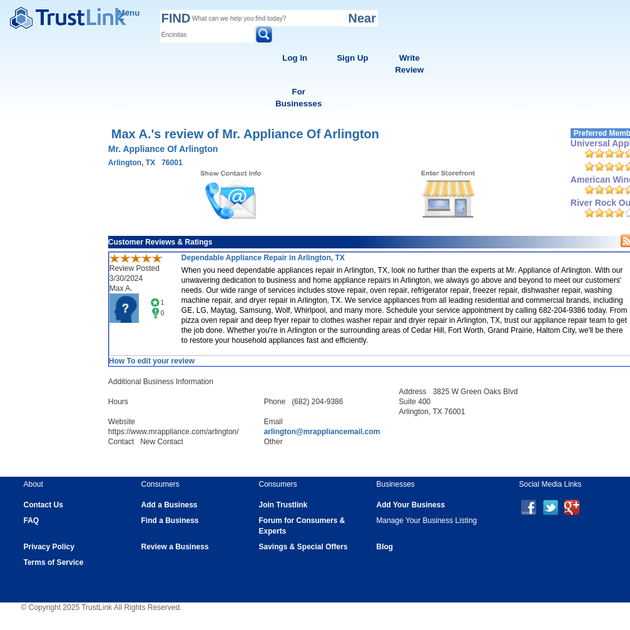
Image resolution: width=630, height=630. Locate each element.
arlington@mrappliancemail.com (322, 431)
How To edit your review (152, 361)
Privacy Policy (49, 546)
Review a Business (175, 546)
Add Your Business (411, 504)
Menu (129, 14)
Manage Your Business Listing (427, 520)
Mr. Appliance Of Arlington (163, 149)
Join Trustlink (283, 504)
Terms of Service (54, 562)
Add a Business (169, 504)
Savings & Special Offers (303, 546)
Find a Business (170, 520)
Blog (385, 546)
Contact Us (43, 504)
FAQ (31, 520)
